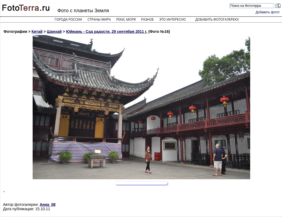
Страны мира (99, 19)
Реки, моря (126, 19)
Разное (147, 19)
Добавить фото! (268, 12)
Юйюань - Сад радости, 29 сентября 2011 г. (106, 31)
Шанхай (54, 31)
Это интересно (172, 19)
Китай (37, 31)
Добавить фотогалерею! (217, 19)
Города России (68, 19)
